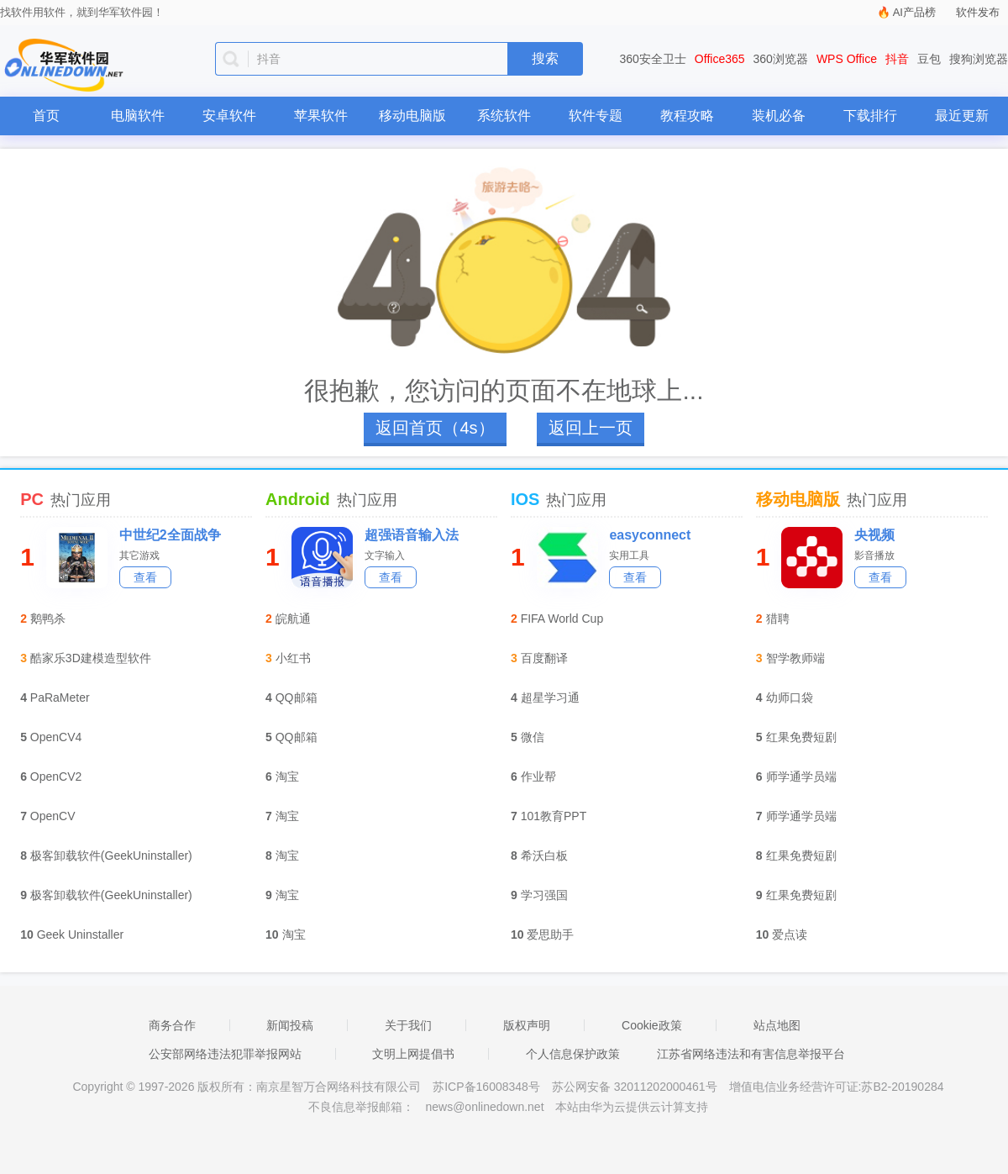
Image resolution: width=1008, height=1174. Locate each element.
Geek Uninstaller (80, 934)
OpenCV (53, 816)
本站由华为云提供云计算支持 (631, 1106)
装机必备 (779, 115)
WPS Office (846, 59)
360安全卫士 (653, 59)
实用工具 (629, 555)
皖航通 (293, 618)
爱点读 (789, 934)
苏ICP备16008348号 (486, 1086)
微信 (532, 737)
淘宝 (287, 776)
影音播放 (874, 555)
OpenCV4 (55, 737)
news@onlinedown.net (484, 1106)
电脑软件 (138, 115)
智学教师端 (795, 658)
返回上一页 (591, 428)
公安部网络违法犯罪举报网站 (225, 1054)
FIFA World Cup (562, 618)
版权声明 (526, 1025)
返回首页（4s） (434, 428)
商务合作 (172, 1025)
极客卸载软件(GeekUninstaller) (111, 855)
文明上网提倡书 (413, 1054)
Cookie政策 (652, 1025)
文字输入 (385, 555)
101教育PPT (554, 816)
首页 (46, 115)
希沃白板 (544, 855)
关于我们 (408, 1025)
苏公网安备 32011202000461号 (636, 1086)
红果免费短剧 (801, 737)
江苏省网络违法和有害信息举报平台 (751, 1054)
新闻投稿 (289, 1025)
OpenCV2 (55, 776)
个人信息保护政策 (573, 1054)
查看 (145, 577)
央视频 (874, 535)
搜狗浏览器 (978, 59)
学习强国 (544, 895)
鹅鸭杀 (48, 618)
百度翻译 (544, 658)
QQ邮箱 (297, 697)
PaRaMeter (60, 697)
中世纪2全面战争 (170, 535)
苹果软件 (321, 115)
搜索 (545, 58)
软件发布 (978, 12)
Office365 (720, 59)
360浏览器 (780, 59)
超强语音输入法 (412, 535)
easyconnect (649, 535)
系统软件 (504, 115)
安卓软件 (229, 115)
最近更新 (962, 115)
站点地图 (777, 1025)
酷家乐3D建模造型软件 (90, 658)
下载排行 (870, 115)
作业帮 (538, 776)
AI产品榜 (914, 12)
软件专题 (595, 115)
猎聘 (778, 618)
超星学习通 (550, 697)
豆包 (929, 59)
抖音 (897, 59)
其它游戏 (139, 555)
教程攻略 (687, 115)
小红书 (293, 658)
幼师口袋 (789, 697)
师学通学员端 (801, 776)
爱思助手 (550, 934)
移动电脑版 (412, 115)
